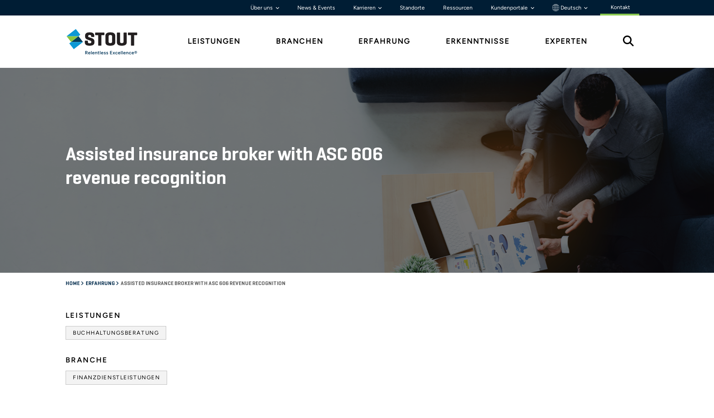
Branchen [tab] (299, 41)
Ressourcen (458, 8)
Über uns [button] (262, 8)
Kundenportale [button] (510, 8)
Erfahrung (101, 283)
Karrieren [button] (365, 8)
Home (73, 283)
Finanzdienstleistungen (116, 377)
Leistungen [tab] (214, 41)
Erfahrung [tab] (384, 41)
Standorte (412, 8)
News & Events (316, 8)
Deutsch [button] (567, 8)
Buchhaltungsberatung (116, 333)
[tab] (109, 41)
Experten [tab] (566, 41)
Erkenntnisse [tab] (478, 41)
